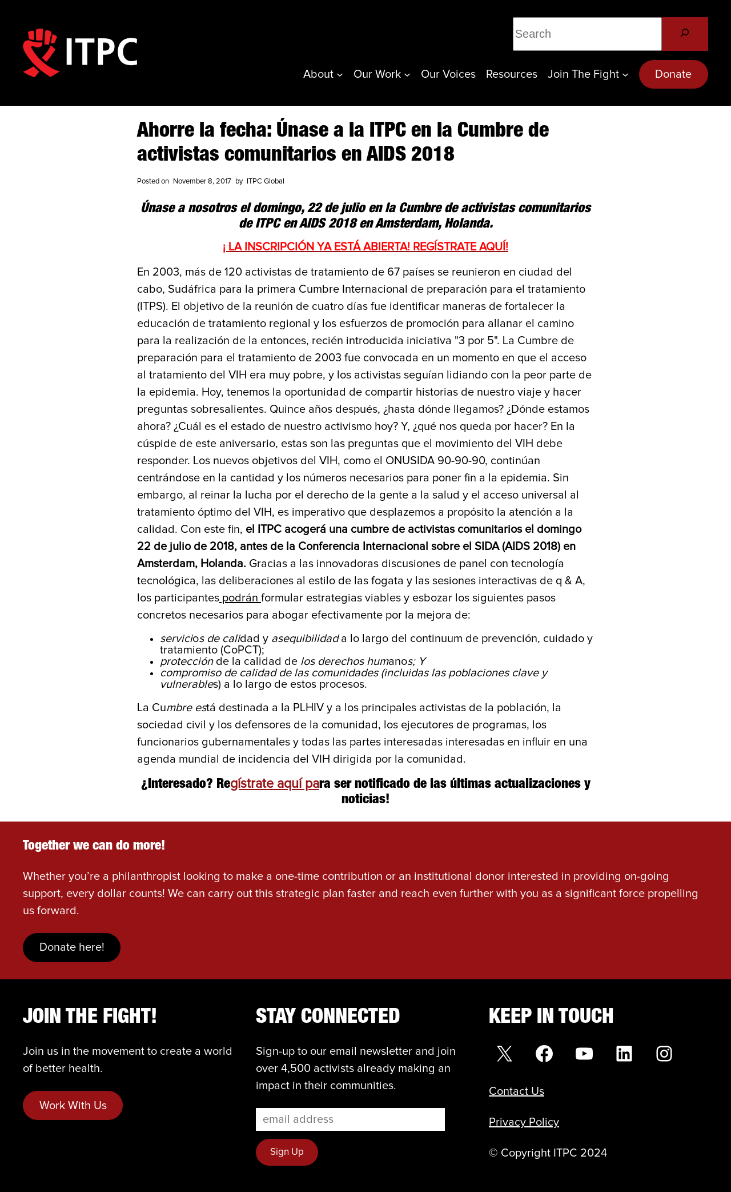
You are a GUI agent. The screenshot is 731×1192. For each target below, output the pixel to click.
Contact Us (516, 1091)
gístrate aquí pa (274, 784)
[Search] (685, 34)
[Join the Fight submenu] (625, 74)
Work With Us (73, 1105)
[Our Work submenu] (407, 74)
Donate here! (72, 947)
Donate (673, 74)
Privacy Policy (524, 1122)
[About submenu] (339, 74)
